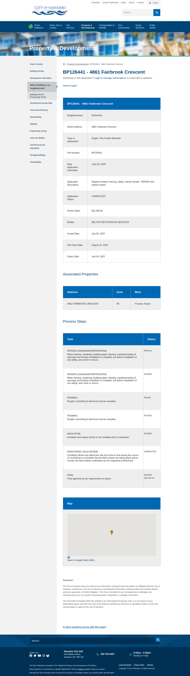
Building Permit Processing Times (38, 98)
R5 (117, 303)
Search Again (70, 85)
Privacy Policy (139, 665)
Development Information (37, 77)
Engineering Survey (41, 135)
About (131, 2)
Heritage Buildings (40, 156)
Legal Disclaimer (125, 665)
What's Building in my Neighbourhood (40, 88)
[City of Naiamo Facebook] (30, 655)
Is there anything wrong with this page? (84, 626)
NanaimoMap (37, 123)
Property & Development (62, 48)
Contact (140, 2)
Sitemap (150, 665)
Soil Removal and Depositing (39, 149)
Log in (155, 2)
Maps (123, 2)
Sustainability (37, 162)
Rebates (34, 129)
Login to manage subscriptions (110, 77)
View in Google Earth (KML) (81, 558)
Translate (95, 2)
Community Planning (36, 116)
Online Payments (110, 2)
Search (156, 12)
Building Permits (39, 69)
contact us (81, 669)
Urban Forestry (38, 63)
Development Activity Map (37, 106)
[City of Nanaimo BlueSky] (48, 655)
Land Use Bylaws (39, 141)
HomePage (64, 64)
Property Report (143, 303)
